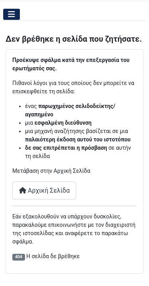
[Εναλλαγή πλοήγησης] (11, 14)
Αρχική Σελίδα (44, 190)
